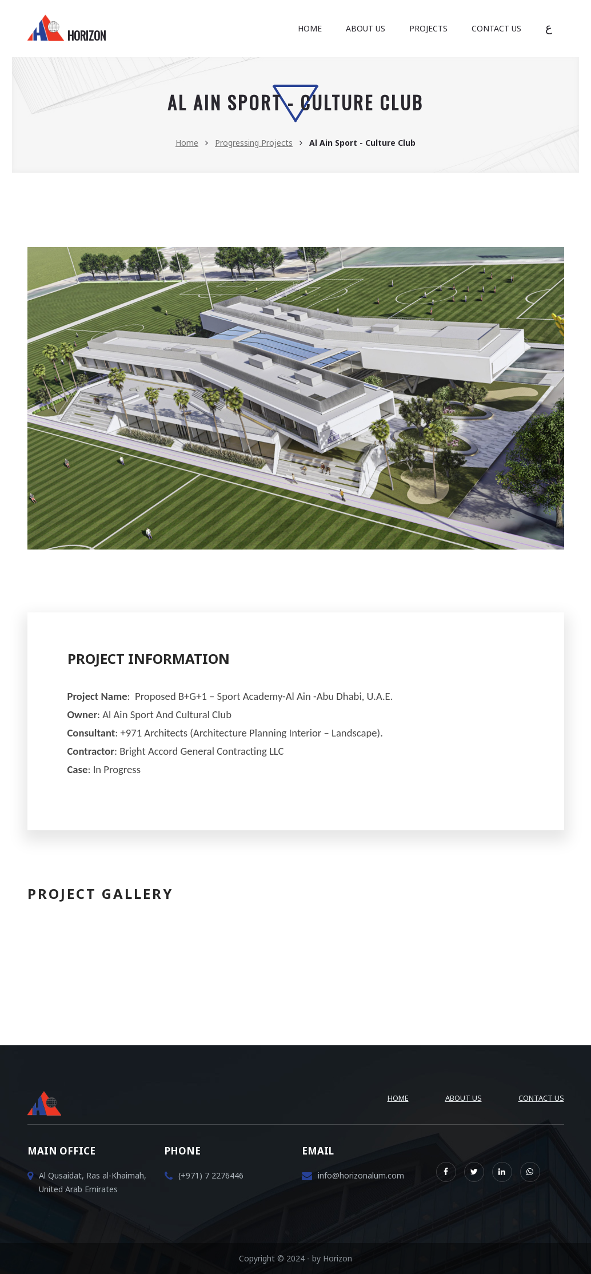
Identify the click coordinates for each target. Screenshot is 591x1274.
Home (310, 28)
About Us (365, 28)
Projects (428, 28)
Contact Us (496, 28)
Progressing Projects (254, 142)
